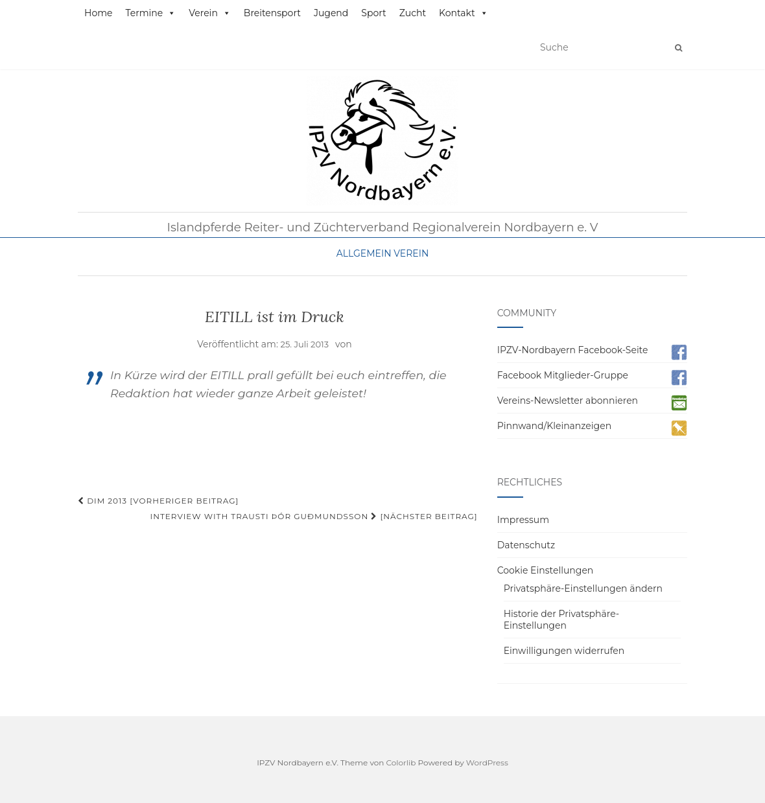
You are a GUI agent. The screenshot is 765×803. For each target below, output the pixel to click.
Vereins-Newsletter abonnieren (567, 400)
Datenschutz (526, 545)
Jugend (331, 13)
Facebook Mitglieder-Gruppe (562, 375)
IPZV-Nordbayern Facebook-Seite (572, 350)
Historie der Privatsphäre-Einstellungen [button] (562, 619)
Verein (210, 13)
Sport (373, 13)
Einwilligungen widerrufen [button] (564, 651)
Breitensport (272, 13)
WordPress (487, 762)
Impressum (523, 520)
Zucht (412, 13)
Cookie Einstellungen (545, 570)
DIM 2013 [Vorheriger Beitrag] (158, 501)
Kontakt (463, 13)
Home (98, 13)
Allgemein (364, 253)
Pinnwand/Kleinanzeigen (554, 426)
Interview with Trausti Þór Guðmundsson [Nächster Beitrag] (314, 516)
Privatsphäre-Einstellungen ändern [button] (583, 588)
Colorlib (401, 762)
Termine (150, 13)
